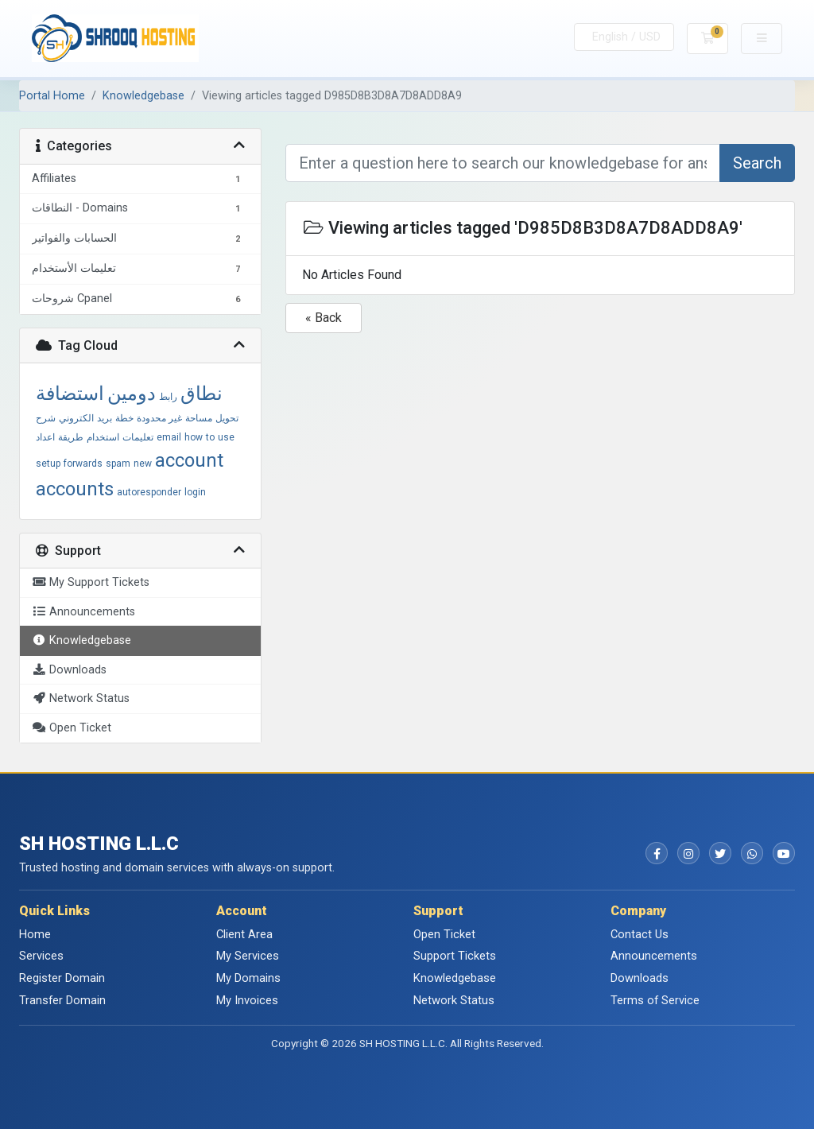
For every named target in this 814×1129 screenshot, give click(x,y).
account (189, 460)
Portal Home (52, 96)
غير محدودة (159, 418)
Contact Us (639, 934)
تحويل (226, 418)
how (193, 437)
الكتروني (76, 418)
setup (48, 463)
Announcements (653, 956)
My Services (247, 956)
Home (35, 934)
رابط (168, 396)
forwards (83, 463)
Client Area (244, 934)
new (143, 463)
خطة (124, 418)
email (169, 437)
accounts (75, 489)
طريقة (70, 437)
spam (118, 463)
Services (41, 956)
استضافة (70, 393)
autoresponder (149, 492)
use (226, 437)
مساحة (198, 418)
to (210, 437)
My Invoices (247, 1000)
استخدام (103, 437)
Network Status (453, 1000)
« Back (323, 317)
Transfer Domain (62, 1000)
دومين (131, 393)
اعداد (45, 437)
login (195, 492)
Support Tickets (454, 956)
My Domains (248, 978)
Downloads (639, 978)
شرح (46, 418)
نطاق (201, 393)
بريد (104, 418)
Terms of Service (655, 1000)
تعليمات (137, 437)
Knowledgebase (143, 96)
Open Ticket (444, 934)
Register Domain (62, 978)
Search (757, 163)
